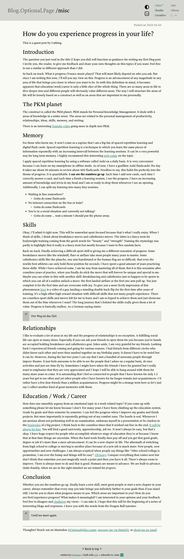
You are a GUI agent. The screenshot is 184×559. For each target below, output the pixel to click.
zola (96, 554)
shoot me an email (145, 530)
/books (159, 10)
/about (175, 10)
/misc (62, 10)
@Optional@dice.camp (82, 530)
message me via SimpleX (113, 530)
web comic (110, 155)
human (77, 554)
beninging (34, 425)
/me (173, 5)
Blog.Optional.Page (31, 10)
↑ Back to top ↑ (92, 549)
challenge (60, 501)
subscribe (106, 554)
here (43, 289)
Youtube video (61, 126)
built (85, 554)
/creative (160, 15)
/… (173, 15)
